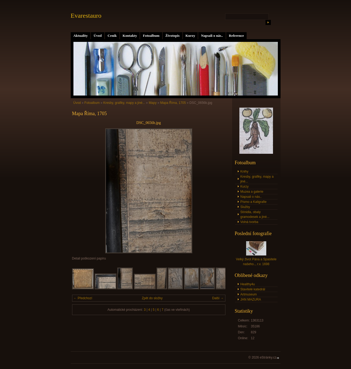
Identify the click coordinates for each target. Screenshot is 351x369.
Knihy (244, 171)
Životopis (172, 36)
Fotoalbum (151, 36)
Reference (236, 36)
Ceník (112, 36)
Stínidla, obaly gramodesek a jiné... (255, 214)
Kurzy (190, 36)
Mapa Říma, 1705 (173, 103)
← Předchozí (83, 298)
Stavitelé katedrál (252, 289)
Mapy (153, 103)
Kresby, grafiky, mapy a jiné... (124, 103)
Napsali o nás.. (212, 36)
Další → (218, 298)
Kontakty (130, 36)
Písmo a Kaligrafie (253, 202)
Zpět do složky (152, 298)
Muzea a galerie (251, 191)
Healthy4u (247, 284)
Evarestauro (86, 15)
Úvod (98, 36)
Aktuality (80, 36)
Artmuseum (248, 294)
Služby (245, 207)
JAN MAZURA (250, 299)
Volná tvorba (249, 222)
